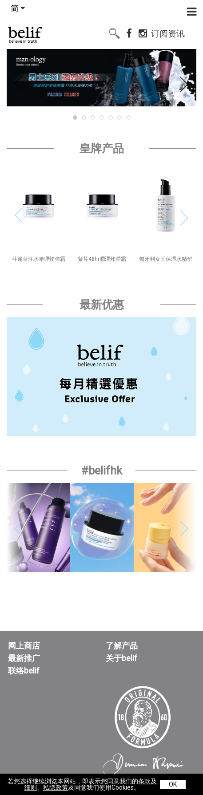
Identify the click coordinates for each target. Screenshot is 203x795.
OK (173, 784)
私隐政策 (55, 787)
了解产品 (122, 646)
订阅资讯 (168, 32)
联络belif (24, 671)
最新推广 (24, 658)
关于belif (121, 658)
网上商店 (24, 646)
